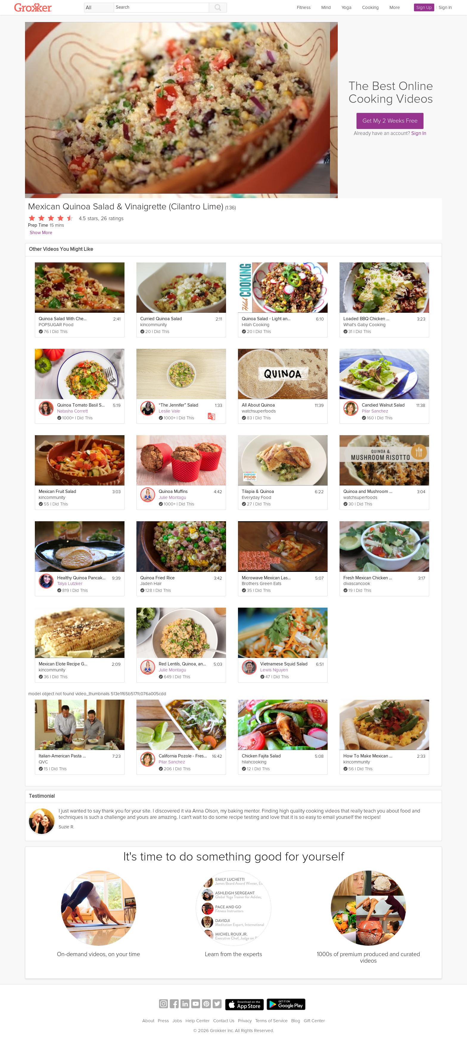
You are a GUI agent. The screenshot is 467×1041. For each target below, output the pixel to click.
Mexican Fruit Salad (57, 491)
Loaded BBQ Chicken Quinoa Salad (368, 319)
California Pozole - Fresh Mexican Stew (183, 756)
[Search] (161, 8)
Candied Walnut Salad (383, 405)
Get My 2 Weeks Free (390, 121)
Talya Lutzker (69, 583)
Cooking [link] (370, 7)
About (148, 1020)
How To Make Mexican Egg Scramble (368, 756)
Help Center (198, 1020)
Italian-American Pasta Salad (63, 756)
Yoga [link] (346, 7)
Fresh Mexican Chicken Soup (368, 578)
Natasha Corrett (72, 411)
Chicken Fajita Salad (261, 756)
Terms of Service (271, 1020)
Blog (295, 1020)
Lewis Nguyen (274, 670)
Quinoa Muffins (173, 491)
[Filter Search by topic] (99, 8)
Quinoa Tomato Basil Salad (81, 405)
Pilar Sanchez (375, 411)
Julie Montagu (172, 497)
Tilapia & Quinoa (258, 491)
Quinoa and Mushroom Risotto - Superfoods (368, 491)
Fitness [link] (304, 7)
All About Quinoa (258, 405)
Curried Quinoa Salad (161, 319)
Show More (41, 233)
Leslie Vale (169, 411)
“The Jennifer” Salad (178, 405)
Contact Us (223, 1020)
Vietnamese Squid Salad (284, 664)
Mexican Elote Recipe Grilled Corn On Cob (63, 664)
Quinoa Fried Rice (157, 578)
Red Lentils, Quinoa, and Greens (183, 664)
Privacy (245, 1020)
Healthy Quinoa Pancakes (81, 578)
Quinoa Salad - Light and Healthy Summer (266, 319)
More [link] (395, 7)
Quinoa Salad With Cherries (63, 319)
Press (163, 1020)
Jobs (177, 1020)
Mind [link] (326, 7)
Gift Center (314, 1020)
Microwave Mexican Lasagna (266, 578)
